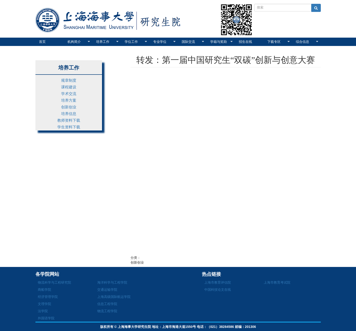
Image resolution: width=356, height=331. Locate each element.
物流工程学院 (107, 311)
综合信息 (307, 42)
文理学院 (44, 304)
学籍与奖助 (221, 42)
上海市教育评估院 (217, 282)
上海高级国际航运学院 (114, 297)
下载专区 (278, 42)
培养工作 (107, 42)
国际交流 (193, 42)
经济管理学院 (48, 297)
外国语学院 (46, 318)
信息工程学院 (107, 304)
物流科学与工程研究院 (54, 282)
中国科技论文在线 (217, 289)
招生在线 (245, 42)
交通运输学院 (107, 289)
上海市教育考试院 (277, 282)
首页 (42, 42)
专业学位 (164, 42)
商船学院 (44, 289)
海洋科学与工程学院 (112, 282)
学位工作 (136, 42)
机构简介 (79, 42)
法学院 (43, 311)
